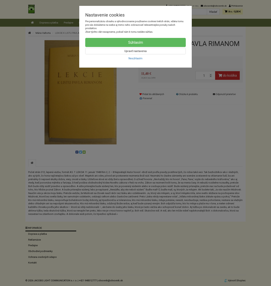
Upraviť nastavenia (135, 51)
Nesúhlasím (135, 58)
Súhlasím (135, 42)
